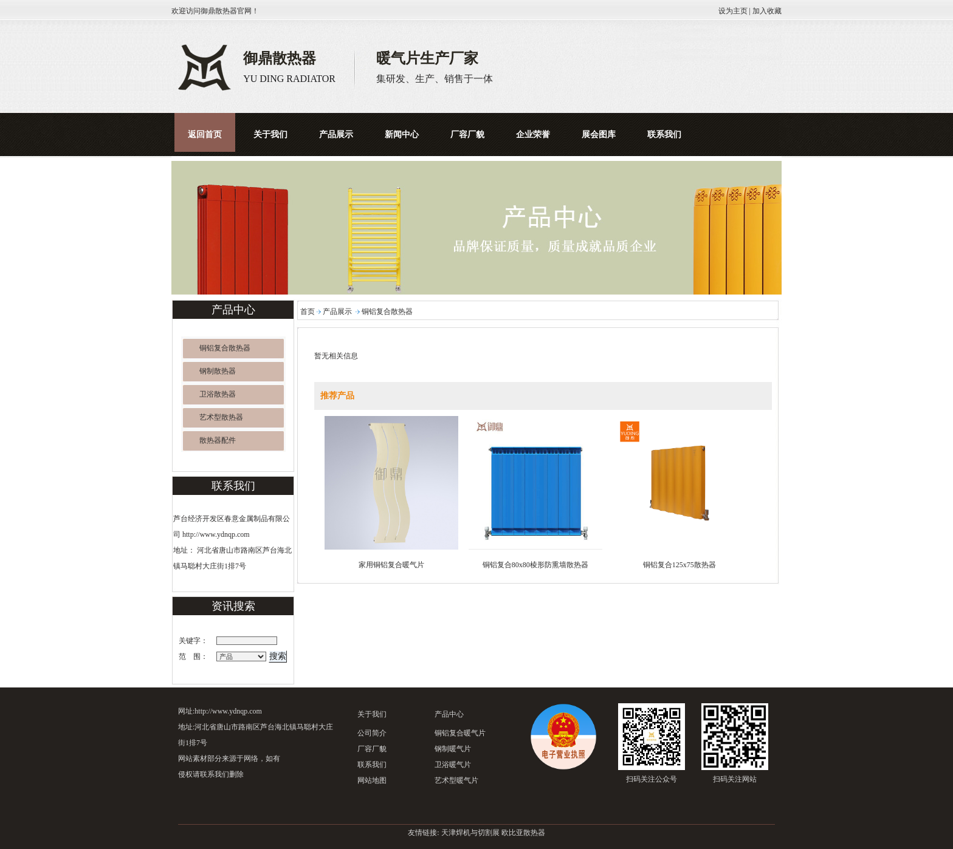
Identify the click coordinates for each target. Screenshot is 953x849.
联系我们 (372, 764)
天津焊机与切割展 (470, 832)
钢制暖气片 (453, 749)
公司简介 (372, 733)
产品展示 (337, 311)
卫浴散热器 (217, 394)
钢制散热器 (217, 371)
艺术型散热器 (221, 417)
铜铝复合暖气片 (460, 733)
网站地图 (372, 780)
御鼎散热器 (219, 11)
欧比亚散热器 (523, 832)
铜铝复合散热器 (224, 348)
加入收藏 (767, 11)
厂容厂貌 (372, 749)
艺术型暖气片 (456, 780)
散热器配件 (217, 440)
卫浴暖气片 (453, 764)
